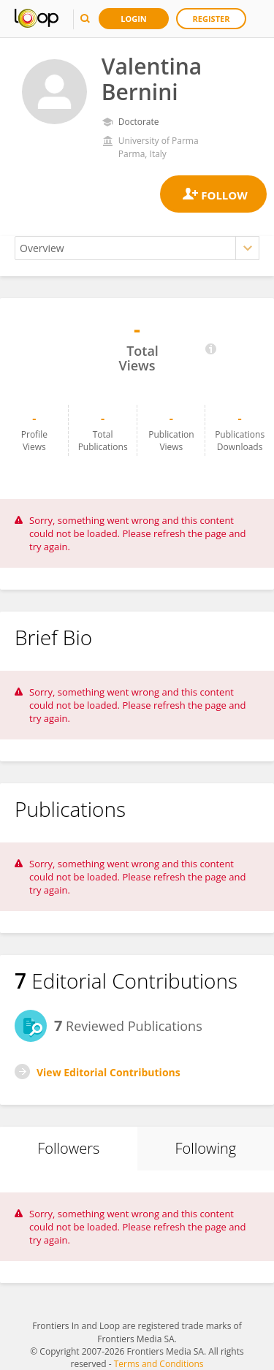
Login (134, 18)
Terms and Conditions (159, 1364)
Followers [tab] (68, 1148)
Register (211, 18)
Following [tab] (205, 1148)
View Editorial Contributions (108, 1072)
